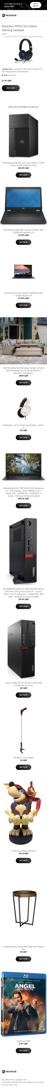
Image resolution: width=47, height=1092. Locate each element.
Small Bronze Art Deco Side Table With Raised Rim (23, 947)
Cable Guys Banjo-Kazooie (23, 851)
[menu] (43, 15)
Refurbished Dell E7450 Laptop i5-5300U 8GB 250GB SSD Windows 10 (23, 231)
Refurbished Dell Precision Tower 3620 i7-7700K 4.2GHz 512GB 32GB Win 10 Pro (23, 164)
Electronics (28, 69)
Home (4, 34)
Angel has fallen (23, 1041)
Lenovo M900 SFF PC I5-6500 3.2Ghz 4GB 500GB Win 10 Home (23, 684)
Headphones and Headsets (17, 71)
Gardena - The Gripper (23, 757)
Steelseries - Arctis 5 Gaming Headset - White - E (23, 426)
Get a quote (35, 5)
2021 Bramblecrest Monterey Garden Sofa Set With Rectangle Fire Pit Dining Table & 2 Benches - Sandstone (23, 370)
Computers (17, 69)
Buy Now (11, 88)
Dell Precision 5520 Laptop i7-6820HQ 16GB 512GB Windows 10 (23, 294)
